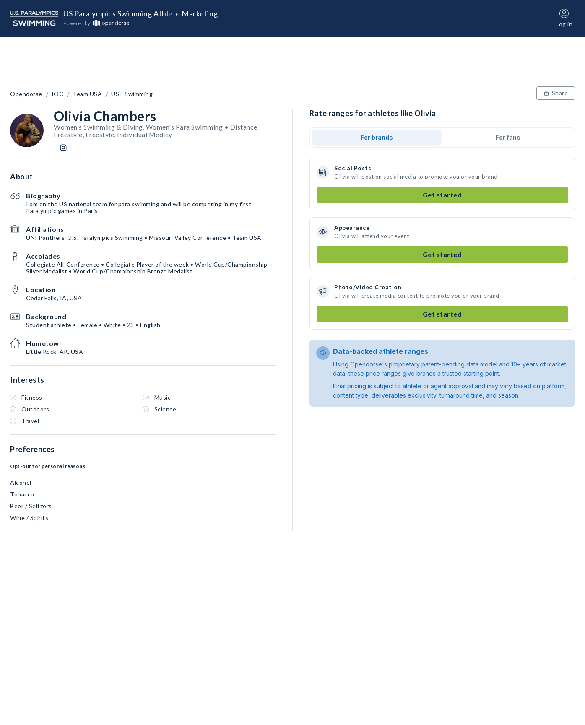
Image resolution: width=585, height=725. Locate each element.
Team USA (87, 94)
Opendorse (26, 94)
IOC (58, 94)
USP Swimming (132, 94)
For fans (508, 137)
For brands (377, 137)
